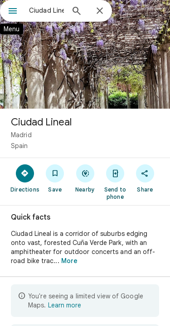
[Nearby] (85, 178)
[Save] (55, 178)
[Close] (99, 11)
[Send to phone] (115, 182)
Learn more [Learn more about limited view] (64, 305)
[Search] (76, 12)
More (69, 261)
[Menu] (12, 12)
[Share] (145, 178)
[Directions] (25, 178)
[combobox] (46, 10)
